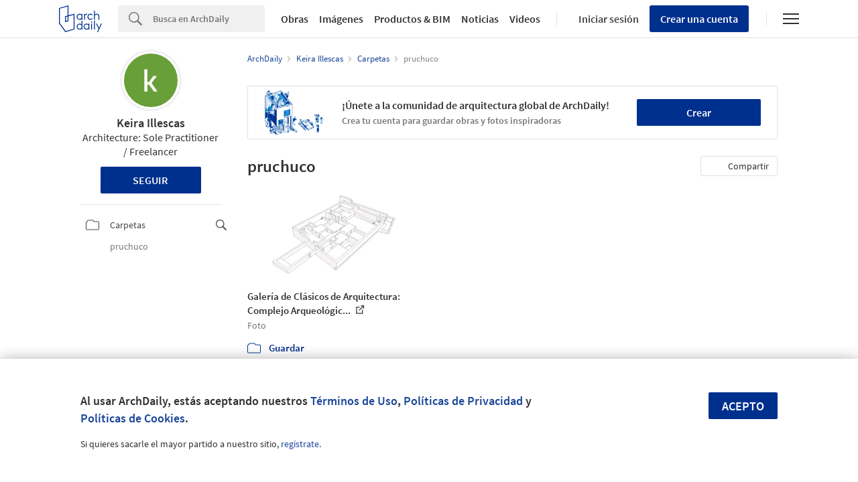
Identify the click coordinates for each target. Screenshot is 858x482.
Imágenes (341, 18)
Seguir (150, 180)
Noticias (480, 18)
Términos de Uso (353, 400)
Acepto (743, 406)
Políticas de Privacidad (463, 400)
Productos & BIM (412, 18)
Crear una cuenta (699, 18)
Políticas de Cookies (132, 418)
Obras (294, 18)
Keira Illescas (151, 123)
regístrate (300, 444)
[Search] (209, 18)
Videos (524, 18)
